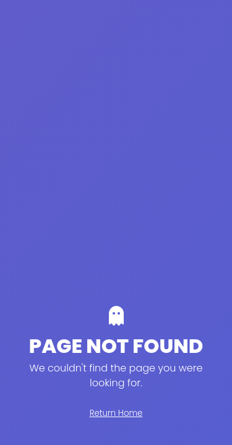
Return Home (116, 413)
